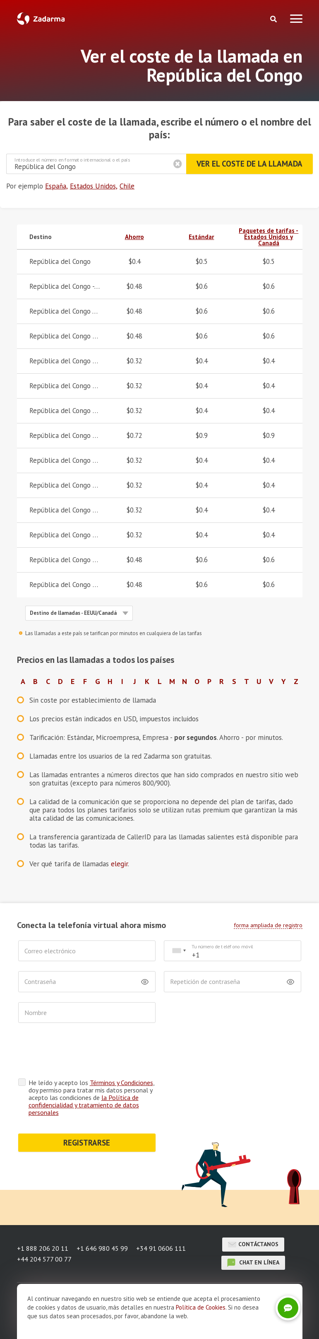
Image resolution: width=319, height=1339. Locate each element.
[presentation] (81, 1053)
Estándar (201, 237)
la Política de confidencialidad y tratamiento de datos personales (84, 1105)
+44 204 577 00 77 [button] (44, 1259)
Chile (127, 186)
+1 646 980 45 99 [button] (102, 1248)
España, (56, 186)
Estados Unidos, (94, 186)
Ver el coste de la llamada (249, 164)
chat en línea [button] (253, 1263)
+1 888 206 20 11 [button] (42, 1248)
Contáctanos (253, 1244)
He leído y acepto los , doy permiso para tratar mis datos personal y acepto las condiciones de (91, 1097)
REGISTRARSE (86, 1143)
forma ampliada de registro (268, 925)
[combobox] (178, 951)
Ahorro (134, 237)
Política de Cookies (200, 1307)
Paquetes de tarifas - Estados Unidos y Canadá (268, 237)
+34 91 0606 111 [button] (161, 1248)
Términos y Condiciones (121, 1082)
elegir (119, 863)
